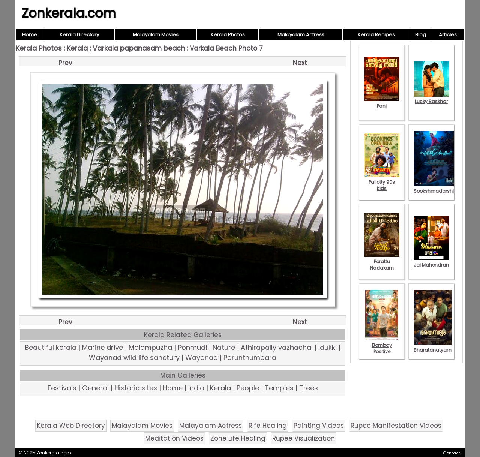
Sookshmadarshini (436, 187)
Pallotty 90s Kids (381, 182)
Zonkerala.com (68, 13)
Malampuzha (150, 347)
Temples (279, 388)
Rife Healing (268, 425)
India (196, 388)
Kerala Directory (79, 34)
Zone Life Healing (238, 438)
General (95, 388)
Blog (420, 34)
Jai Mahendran (431, 261)
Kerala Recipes (376, 34)
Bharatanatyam (433, 346)
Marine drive (102, 347)
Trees (308, 388)
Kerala (77, 48)
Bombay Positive (381, 345)
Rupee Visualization (303, 438)
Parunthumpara (250, 357)
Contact (451, 453)
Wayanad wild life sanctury (134, 357)
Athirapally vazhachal (277, 347)
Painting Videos (319, 425)
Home (29, 34)
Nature (224, 347)
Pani (381, 102)
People (248, 388)
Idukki (327, 347)
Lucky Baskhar (431, 98)
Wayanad (201, 357)
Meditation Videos (174, 438)
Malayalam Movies (155, 34)
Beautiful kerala (50, 347)
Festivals (62, 388)
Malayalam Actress (301, 34)
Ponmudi (192, 347)
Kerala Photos (228, 34)
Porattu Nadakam (381, 261)
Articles (448, 34)
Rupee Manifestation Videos (396, 425)
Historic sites (135, 388)
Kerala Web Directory (71, 425)
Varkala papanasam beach (139, 48)
